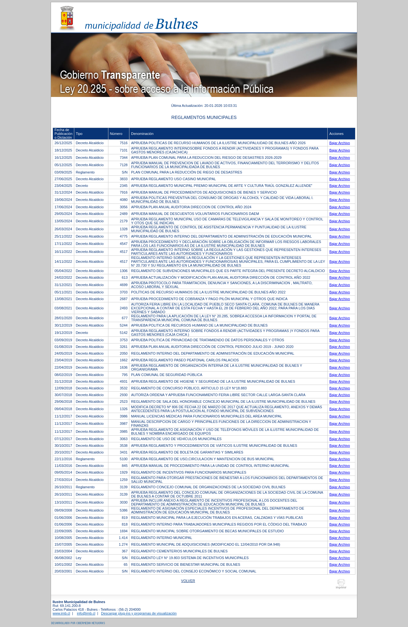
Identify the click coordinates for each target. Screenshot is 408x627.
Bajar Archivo (339, 143)
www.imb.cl (61, 613)
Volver (188, 581)
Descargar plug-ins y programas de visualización (139, 613)
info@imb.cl (86, 613)
